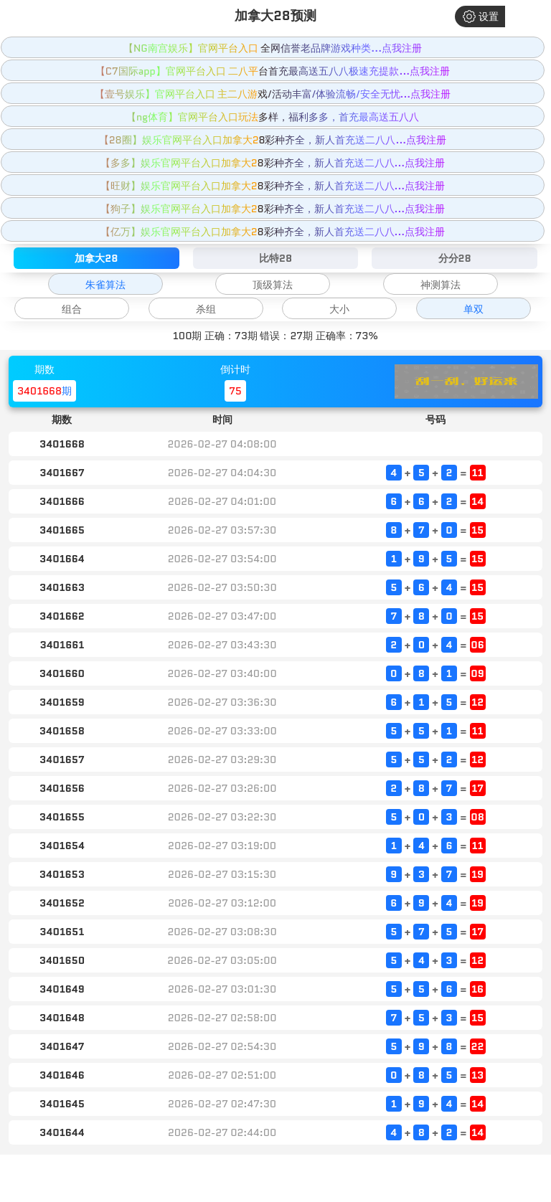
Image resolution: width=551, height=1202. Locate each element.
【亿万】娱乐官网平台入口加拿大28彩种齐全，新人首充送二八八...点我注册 (273, 231)
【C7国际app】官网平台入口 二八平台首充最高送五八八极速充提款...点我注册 (272, 71)
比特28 (275, 258)
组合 (72, 309)
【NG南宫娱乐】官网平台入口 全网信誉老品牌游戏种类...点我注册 (272, 48)
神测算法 (440, 285)
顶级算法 (273, 285)
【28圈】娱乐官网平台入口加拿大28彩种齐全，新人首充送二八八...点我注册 (272, 140)
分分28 (454, 258)
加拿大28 (96, 258)
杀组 (206, 309)
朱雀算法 (105, 285)
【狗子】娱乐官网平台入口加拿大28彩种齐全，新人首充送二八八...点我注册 (273, 209)
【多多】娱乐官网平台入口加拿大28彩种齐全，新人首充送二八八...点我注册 (273, 163)
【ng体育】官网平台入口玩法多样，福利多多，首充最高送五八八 (272, 117)
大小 (339, 309)
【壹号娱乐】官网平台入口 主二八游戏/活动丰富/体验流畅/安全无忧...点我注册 (273, 94)
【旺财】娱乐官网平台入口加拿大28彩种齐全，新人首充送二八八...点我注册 (273, 186)
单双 (473, 309)
